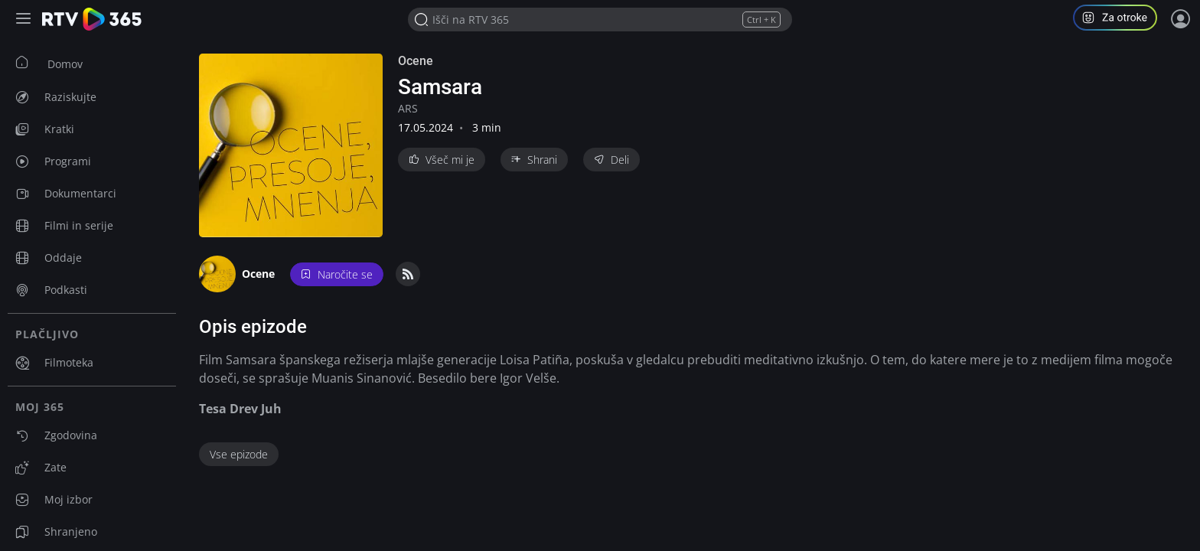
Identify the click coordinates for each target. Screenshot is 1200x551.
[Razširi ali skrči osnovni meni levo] (25, 19)
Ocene (415, 61)
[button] (1121, 19)
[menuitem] (92, 63)
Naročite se (337, 274)
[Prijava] (1180, 19)
